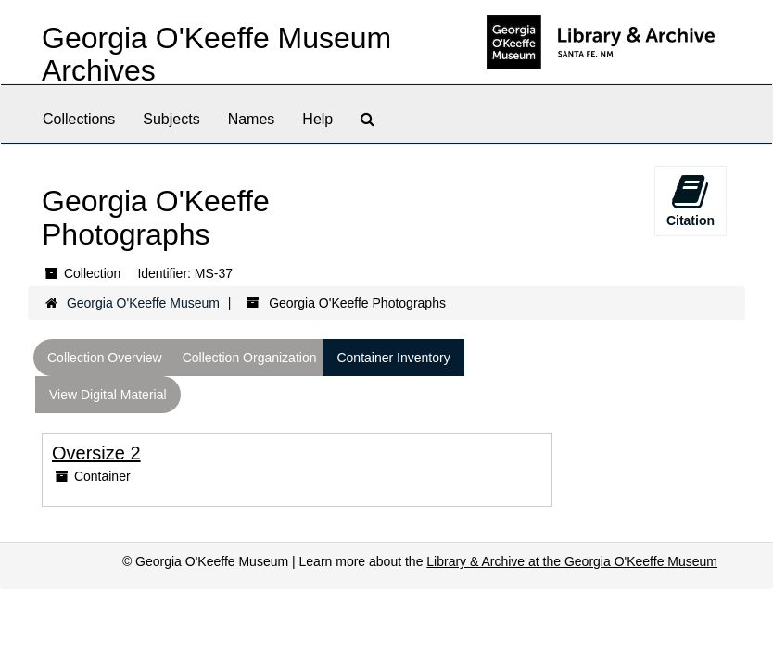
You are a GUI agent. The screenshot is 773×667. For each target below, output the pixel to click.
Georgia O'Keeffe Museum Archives (216, 54)
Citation (690, 200)
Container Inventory (393, 357)
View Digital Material (108, 394)
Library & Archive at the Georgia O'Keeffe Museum (571, 561)
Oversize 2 (96, 453)
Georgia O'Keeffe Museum (143, 303)
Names (251, 119)
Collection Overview (104, 357)
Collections (79, 119)
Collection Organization (250, 357)
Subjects (171, 119)
